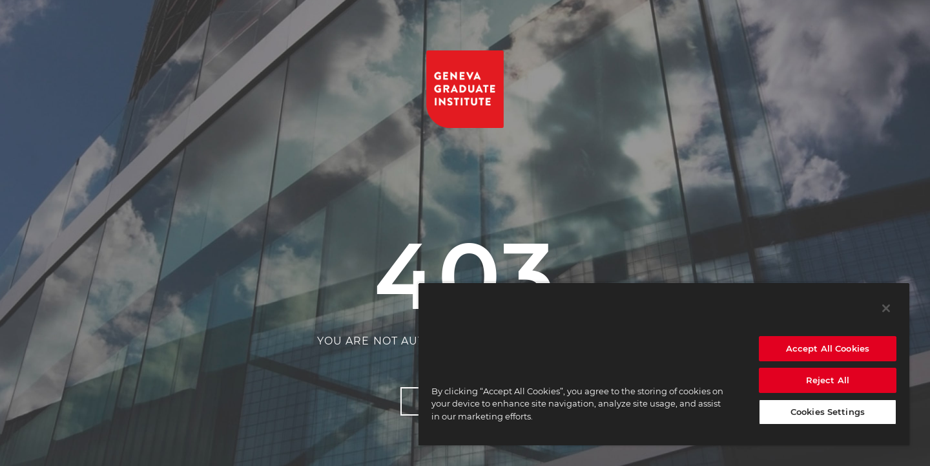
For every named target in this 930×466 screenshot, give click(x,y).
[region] (663, 363)
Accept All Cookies (827, 348)
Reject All (827, 380)
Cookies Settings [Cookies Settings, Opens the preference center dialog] (827, 412)
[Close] (886, 308)
